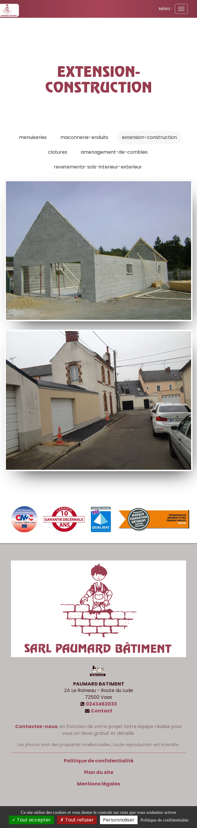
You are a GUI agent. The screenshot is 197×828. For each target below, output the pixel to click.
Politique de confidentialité (98, 760)
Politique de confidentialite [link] (164, 820)
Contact (101, 710)
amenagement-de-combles (114, 152)
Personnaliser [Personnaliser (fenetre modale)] (119, 819)
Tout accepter (31, 819)
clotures (57, 152)
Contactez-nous (36, 726)
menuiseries (33, 137)
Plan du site (98, 772)
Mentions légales (98, 783)
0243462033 (101, 704)
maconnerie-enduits (84, 137)
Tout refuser (77, 819)
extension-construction (149, 137)
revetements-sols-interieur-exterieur (98, 166)
